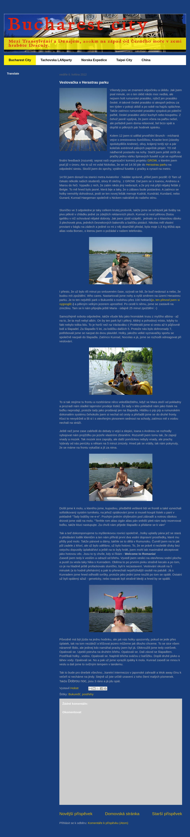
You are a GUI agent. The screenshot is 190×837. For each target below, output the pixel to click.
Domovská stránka (122, 813)
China (146, 60)
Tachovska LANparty (56, 60)
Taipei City (124, 60)
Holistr (75, 688)
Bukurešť (74, 694)
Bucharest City (20, 60)
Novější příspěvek (75, 813)
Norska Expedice (94, 60)
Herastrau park (156, 164)
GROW (152, 160)
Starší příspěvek (167, 813)
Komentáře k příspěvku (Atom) (108, 823)
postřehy (88, 694)
